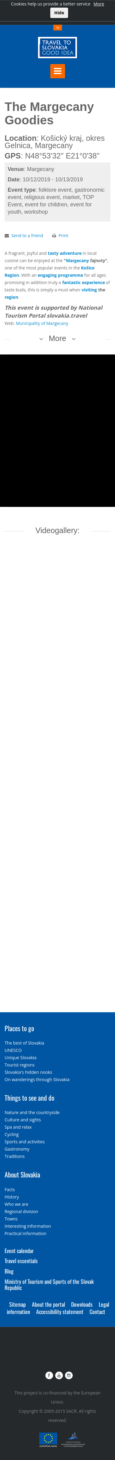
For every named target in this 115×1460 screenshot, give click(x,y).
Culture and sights (23, 1120)
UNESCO (13, 1050)
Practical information (25, 1233)
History (12, 1197)
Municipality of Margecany (42, 323)
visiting (89, 290)
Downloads (82, 1304)
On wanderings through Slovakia (37, 1079)
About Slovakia (22, 1174)
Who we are (16, 1204)
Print (63, 235)
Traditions (15, 1156)
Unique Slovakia (20, 1057)
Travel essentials (21, 1261)
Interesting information (28, 1226)
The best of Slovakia (24, 1043)
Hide (59, 13)
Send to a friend (27, 235)
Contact (97, 1312)
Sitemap (17, 1304)
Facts (10, 1189)
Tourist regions (20, 1065)
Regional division (21, 1211)
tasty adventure (65, 253)
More (99, 4)
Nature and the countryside (32, 1112)
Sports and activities (25, 1142)
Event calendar (19, 1251)
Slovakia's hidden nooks (28, 1072)
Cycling (12, 1134)
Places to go (19, 1028)
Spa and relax (18, 1127)
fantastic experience (83, 282)
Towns (11, 1219)
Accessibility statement (59, 1312)
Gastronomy (17, 1149)
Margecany (77, 260)
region (11, 297)
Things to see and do (29, 1097)
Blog (9, 1271)
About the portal (48, 1304)
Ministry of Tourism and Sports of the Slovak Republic (49, 1284)
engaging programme (60, 275)
